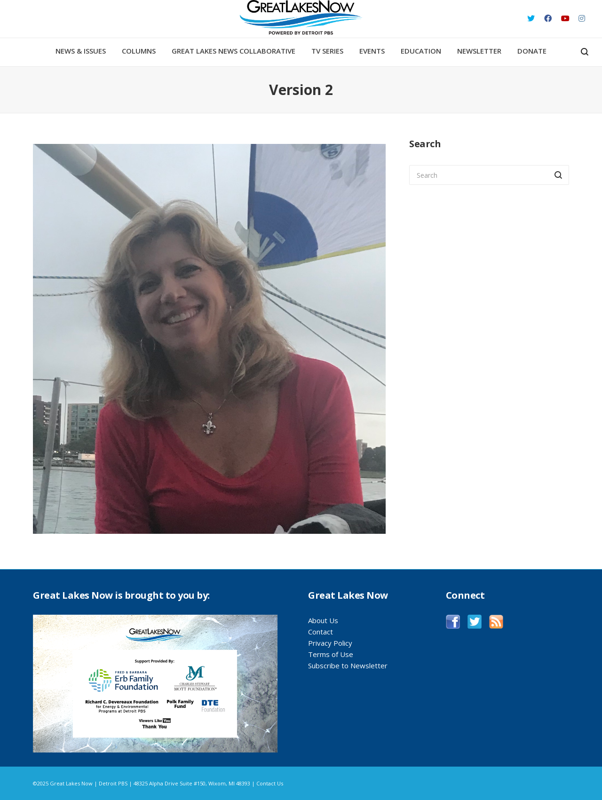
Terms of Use (330, 654)
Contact (320, 631)
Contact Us (269, 783)
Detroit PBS (113, 783)
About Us (323, 620)
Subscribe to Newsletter (348, 665)
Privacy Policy (330, 643)
